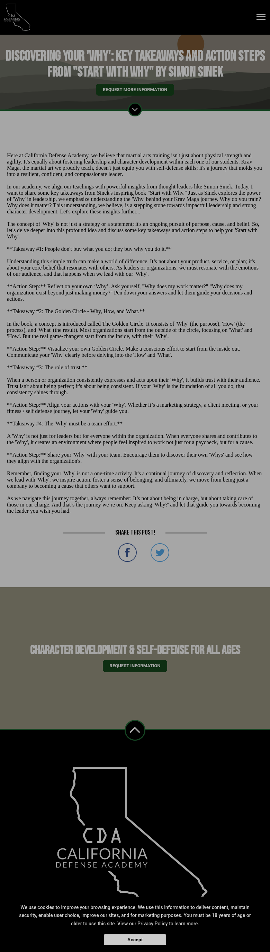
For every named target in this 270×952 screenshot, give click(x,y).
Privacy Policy (152, 923)
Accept (135, 939)
